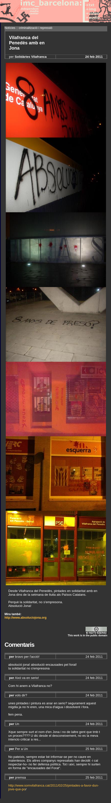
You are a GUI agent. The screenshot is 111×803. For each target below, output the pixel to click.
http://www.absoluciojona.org (26, 617)
